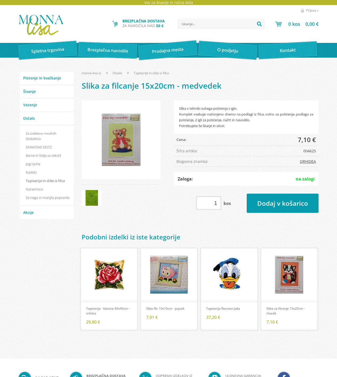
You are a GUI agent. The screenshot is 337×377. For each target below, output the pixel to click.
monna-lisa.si (91, 73)
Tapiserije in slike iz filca (45, 180)
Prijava (312, 10)
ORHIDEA (308, 161)
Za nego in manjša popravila (48, 197)
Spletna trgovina (47, 50)
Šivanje (29, 91)
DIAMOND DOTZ (39, 147)
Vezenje (30, 104)
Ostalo (29, 118)
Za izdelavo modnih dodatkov (41, 136)
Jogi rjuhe (33, 164)
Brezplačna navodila (107, 50)
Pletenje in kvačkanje (42, 78)
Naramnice (34, 189)
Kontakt (288, 50)
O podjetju (227, 50)
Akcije (28, 212)
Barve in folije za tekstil (43, 155)
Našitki (31, 172)
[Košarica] (297, 24)
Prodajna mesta (168, 50)
